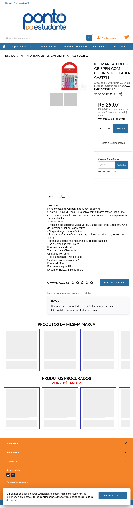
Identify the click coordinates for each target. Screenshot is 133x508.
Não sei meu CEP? (107, 171)
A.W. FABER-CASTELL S (112, 87)
